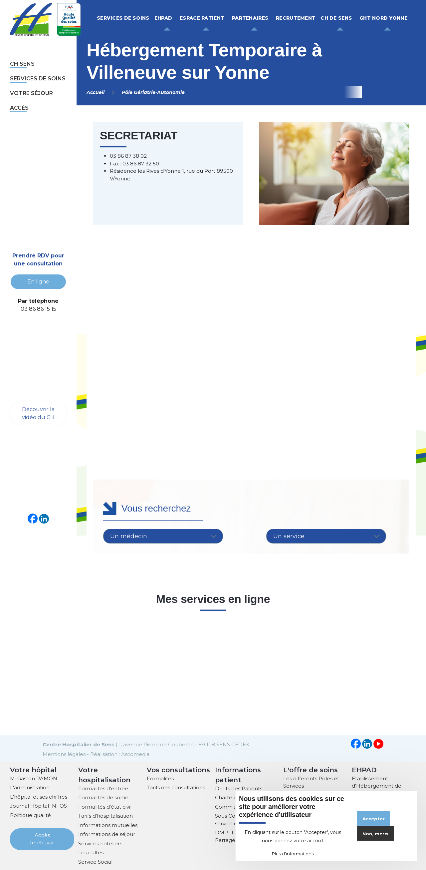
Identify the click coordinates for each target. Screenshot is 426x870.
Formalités (160, 778)
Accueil (96, 92)
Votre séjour (31, 93)
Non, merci (375, 833)
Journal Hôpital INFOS (38, 805)
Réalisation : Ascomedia (119, 753)
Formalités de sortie (103, 797)
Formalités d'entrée (103, 788)
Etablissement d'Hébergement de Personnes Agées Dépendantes (376, 789)
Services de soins (38, 78)
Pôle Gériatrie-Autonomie (153, 92)
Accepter (373, 818)
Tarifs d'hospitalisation (105, 815)
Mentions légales (64, 753)
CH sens (22, 64)
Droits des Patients (238, 788)
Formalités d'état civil (104, 806)
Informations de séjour (106, 833)
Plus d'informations (293, 853)
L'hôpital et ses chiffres (38, 796)
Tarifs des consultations (176, 787)
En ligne (38, 281)
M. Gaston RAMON (33, 778)
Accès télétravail (42, 838)
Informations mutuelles (107, 824)
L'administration (30, 787)
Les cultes (91, 852)
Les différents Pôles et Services (311, 782)
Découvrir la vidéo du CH (38, 412)
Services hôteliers (100, 843)
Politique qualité (30, 814)
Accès (19, 108)
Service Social (95, 861)
